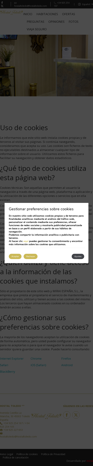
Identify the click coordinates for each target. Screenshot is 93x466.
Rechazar (30, 256)
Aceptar (15, 256)
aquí (25, 241)
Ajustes (78, 256)
